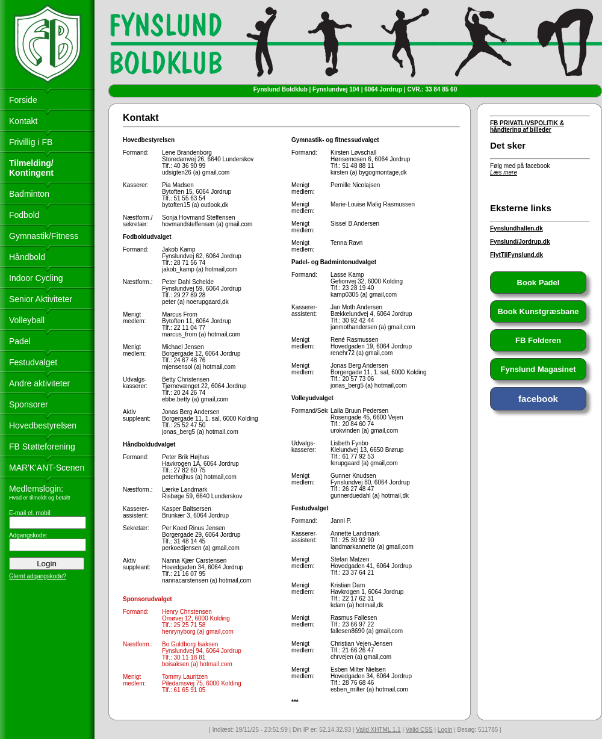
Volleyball (27, 320)
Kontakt (23, 121)
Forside (23, 100)
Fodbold (24, 215)
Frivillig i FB (30, 142)
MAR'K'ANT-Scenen (46, 467)
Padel (20, 341)
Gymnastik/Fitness (43, 236)
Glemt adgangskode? (37, 576)
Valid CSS (419, 729)
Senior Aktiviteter (40, 299)
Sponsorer (28, 404)
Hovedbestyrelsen (42, 425)
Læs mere (503, 172)
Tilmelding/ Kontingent (31, 168)
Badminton (29, 194)
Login (445, 729)
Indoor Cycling (36, 278)
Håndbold (27, 257)
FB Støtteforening (42, 446)
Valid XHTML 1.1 (378, 729)
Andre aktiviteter (39, 383)
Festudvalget (33, 362)
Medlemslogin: (36, 488)
